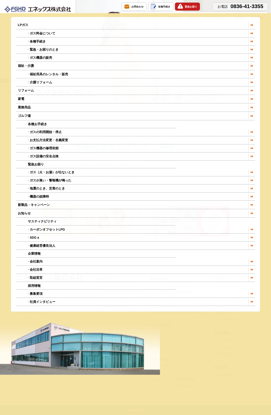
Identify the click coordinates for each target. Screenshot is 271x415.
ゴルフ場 (162, 366)
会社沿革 (226, 347)
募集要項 (226, 375)
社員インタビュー (232, 381)
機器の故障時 (165, 305)
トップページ (172, 129)
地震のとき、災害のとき (173, 299)
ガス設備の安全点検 (116, 305)
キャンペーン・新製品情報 (165, 17)
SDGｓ (224, 313)
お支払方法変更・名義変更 (121, 292)
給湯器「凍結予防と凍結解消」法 (180, 312)
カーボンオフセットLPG (237, 306)
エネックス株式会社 (49, 277)
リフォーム (163, 339)
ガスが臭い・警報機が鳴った (177, 292)
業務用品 (162, 359)
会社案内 (226, 341)
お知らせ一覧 (229, 286)
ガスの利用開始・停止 (118, 286)
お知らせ (193, 17)
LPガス (160, 333)
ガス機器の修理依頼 (116, 299)
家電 (158, 353)
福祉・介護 (163, 346)
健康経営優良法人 (232, 320)
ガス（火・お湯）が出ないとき (178, 286)
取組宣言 (226, 354)
